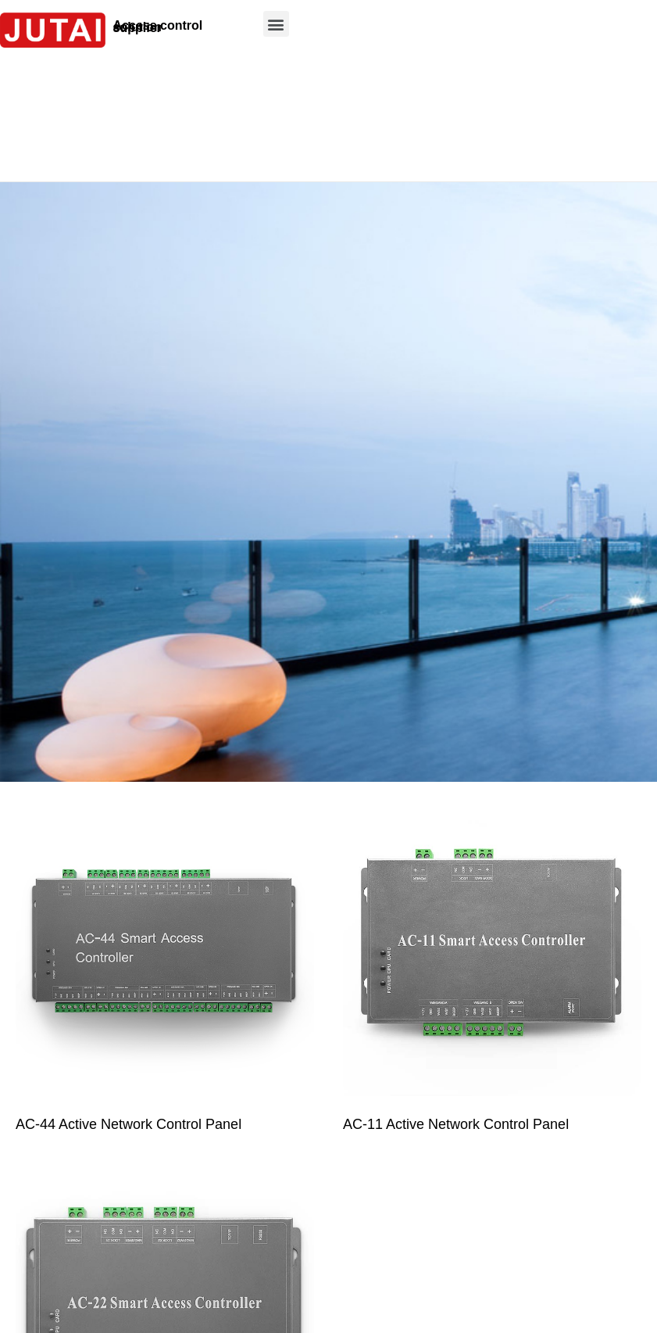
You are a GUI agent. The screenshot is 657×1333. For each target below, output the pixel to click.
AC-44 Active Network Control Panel (128, 1124)
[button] (276, 24)
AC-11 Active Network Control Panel (456, 1124)
